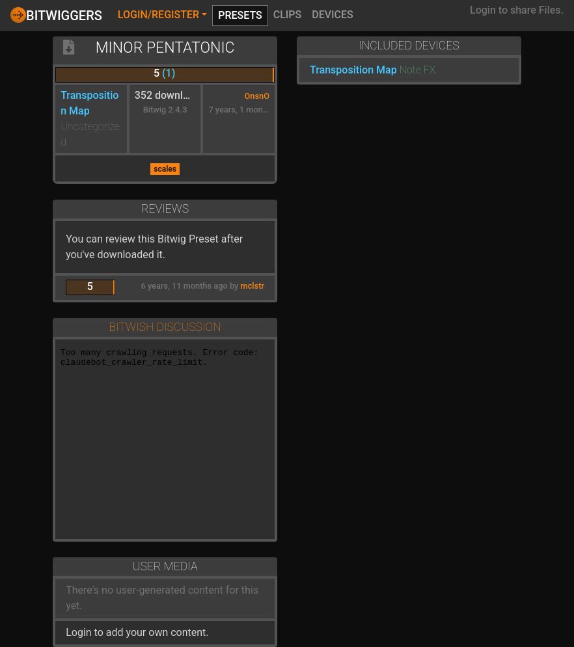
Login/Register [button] (158, 14)
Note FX (418, 70)
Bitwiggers (56, 15)
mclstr (252, 286)
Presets (240, 15)
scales (165, 169)
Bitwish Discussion (165, 327)
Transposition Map (353, 70)
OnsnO (257, 96)
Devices (332, 14)
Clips (287, 14)
